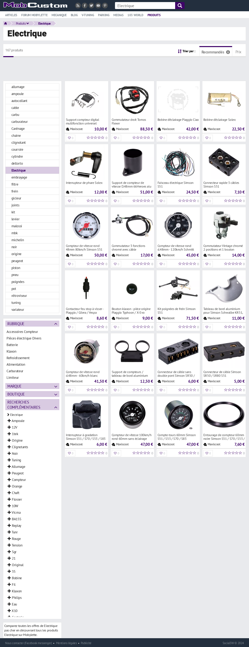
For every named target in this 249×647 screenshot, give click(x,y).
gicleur (16, 198)
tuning (16, 302)
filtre (14, 184)
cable (15, 107)
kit (13, 212)
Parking (103, 15)
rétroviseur (19, 295)
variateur (17, 309)
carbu (15, 114)
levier (15, 219)
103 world (135, 15)
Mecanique (59, 15)
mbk (14, 233)
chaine (16, 135)
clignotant (18, 142)
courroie (17, 149)
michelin (17, 240)
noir (14, 246)
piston (15, 267)
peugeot (17, 260)
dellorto (17, 163)
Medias (118, 15)
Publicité (86, 643)
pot (13, 288)
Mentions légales (66, 643)
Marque (14, 386)
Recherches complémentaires (23, 404)
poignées (17, 281)
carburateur (19, 121)
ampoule (17, 93)
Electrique (44, 23)
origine (16, 253)
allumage (18, 86)
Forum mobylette (34, 15)
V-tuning (88, 15)
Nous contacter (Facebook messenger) (28, 643)
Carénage (18, 128)
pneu (14, 274)
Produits (154, 15)
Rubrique (15, 323)
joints (15, 205)
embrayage (19, 177)
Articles (11, 15)
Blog (74, 15)
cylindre (17, 156)
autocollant (19, 100)
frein (14, 191)
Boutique (16, 394)
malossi (16, 226)
